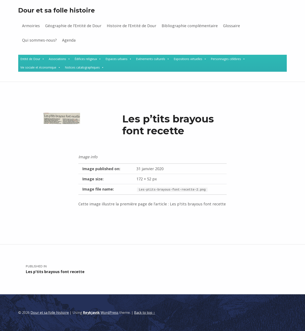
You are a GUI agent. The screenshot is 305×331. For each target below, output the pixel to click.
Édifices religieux (86, 59)
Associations (57, 59)
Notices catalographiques (82, 67)
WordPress (109, 312)
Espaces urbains (116, 59)
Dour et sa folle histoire (56, 10)
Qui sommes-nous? (39, 40)
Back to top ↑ (144, 312)
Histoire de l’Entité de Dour (131, 25)
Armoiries (31, 25)
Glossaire (231, 25)
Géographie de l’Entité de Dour (73, 25)
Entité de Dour (30, 59)
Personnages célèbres (226, 59)
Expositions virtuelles (188, 59)
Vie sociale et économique (38, 67)
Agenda (69, 40)
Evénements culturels (150, 59)
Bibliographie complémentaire (190, 25)
